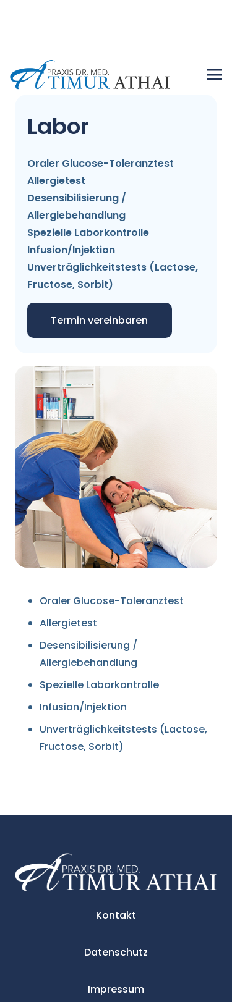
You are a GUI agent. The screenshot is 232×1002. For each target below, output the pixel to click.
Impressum (116, 989)
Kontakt (116, 915)
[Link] (90, 74)
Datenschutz (116, 952)
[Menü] (214, 74)
